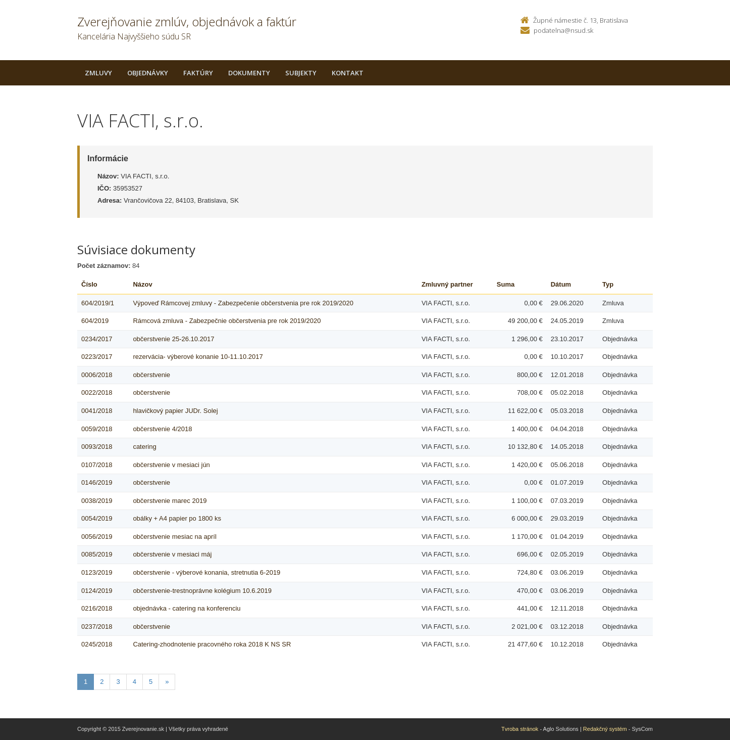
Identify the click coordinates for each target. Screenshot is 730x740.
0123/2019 (96, 572)
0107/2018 (96, 465)
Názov (142, 284)
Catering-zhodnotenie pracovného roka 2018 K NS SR (212, 644)
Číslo (89, 284)
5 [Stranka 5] (150, 681)
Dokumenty (249, 72)
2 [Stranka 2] (101, 681)
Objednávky (147, 72)
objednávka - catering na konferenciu (186, 608)
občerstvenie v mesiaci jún (171, 465)
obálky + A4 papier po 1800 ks (177, 518)
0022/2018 (96, 392)
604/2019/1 (97, 303)
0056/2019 (96, 536)
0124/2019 (96, 590)
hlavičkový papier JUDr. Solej (175, 410)
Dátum (561, 284)
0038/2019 (96, 500)
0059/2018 (96, 429)
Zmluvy (98, 72)
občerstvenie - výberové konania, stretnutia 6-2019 (206, 572)
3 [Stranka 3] (118, 681)
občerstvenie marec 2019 (169, 500)
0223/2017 (96, 356)
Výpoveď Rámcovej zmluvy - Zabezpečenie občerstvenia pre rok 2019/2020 (243, 303)
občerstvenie (151, 375)
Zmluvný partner (447, 284)
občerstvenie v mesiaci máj (172, 554)
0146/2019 (96, 482)
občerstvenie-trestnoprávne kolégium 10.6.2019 (202, 590)
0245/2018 (96, 644)
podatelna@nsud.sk (563, 30)
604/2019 (95, 321)
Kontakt (347, 72)
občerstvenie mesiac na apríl (174, 536)
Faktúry (198, 72)
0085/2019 (96, 554)
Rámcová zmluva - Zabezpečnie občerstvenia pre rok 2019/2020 (227, 321)
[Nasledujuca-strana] (167, 682)
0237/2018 (96, 626)
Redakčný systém (605, 729)
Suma (505, 284)
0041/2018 (96, 410)
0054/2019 (96, 518)
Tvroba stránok (519, 729)
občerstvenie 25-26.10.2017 (173, 339)
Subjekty (301, 72)
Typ (607, 284)
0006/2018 (96, 375)
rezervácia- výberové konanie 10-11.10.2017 (198, 356)
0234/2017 (96, 339)
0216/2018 (96, 608)
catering (144, 446)
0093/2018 (96, 446)
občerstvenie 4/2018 (162, 429)
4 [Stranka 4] (134, 681)
